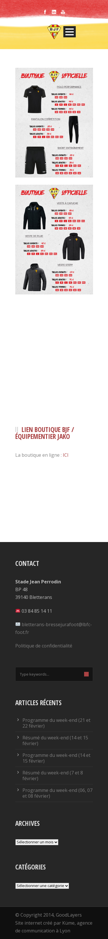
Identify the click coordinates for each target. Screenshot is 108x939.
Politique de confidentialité (43, 646)
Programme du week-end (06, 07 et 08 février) (57, 793)
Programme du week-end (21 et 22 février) (56, 723)
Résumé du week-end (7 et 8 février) (52, 776)
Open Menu (69, 31)
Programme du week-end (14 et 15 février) (56, 758)
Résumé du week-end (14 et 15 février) (55, 740)
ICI (66, 455)
